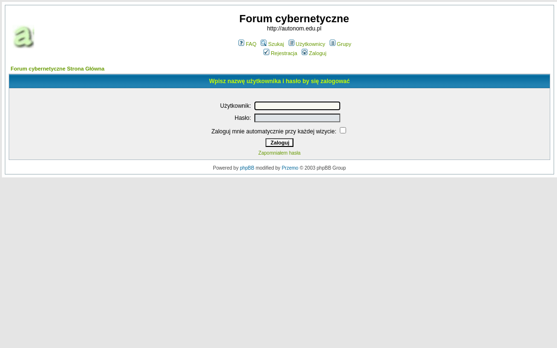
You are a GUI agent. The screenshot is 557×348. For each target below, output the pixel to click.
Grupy (340, 44)
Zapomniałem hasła (279, 153)
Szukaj (272, 44)
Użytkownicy (307, 44)
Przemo (290, 168)
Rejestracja (280, 53)
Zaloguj (314, 53)
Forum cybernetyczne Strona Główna (57, 69)
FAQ (247, 44)
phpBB (247, 168)
